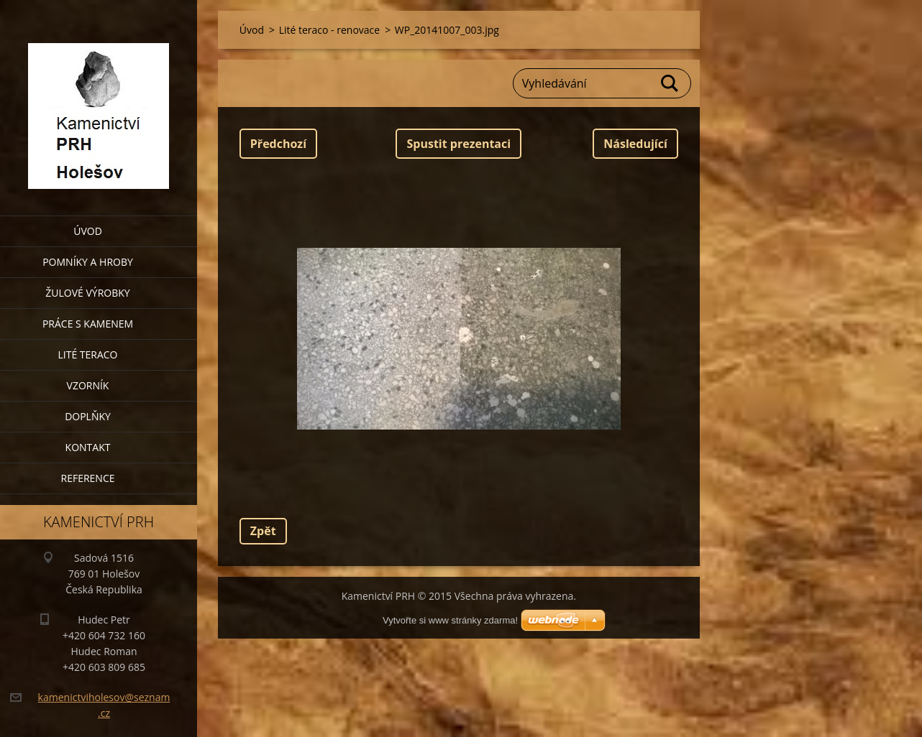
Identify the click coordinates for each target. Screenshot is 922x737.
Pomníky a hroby (87, 262)
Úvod (87, 231)
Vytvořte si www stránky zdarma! (450, 620)
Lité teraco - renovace (329, 30)
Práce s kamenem (87, 323)
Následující (635, 144)
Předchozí (278, 144)
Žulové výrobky (87, 293)
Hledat (670, 83)
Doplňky (88, 416)
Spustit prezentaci (458, 144)
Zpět (263, 531)
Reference (88, 478)
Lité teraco (87, 354)
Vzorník (88, 385)
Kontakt (88, 447)
